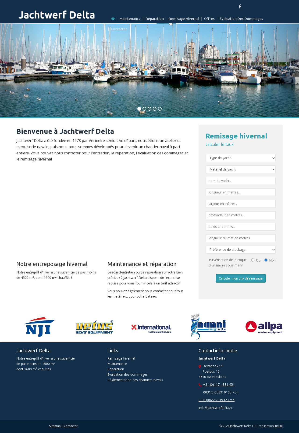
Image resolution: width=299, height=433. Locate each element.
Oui (256, 260)
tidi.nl (279, 426)
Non (270, 260)
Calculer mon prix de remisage (241, 278)
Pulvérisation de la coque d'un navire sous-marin (228, 262)
